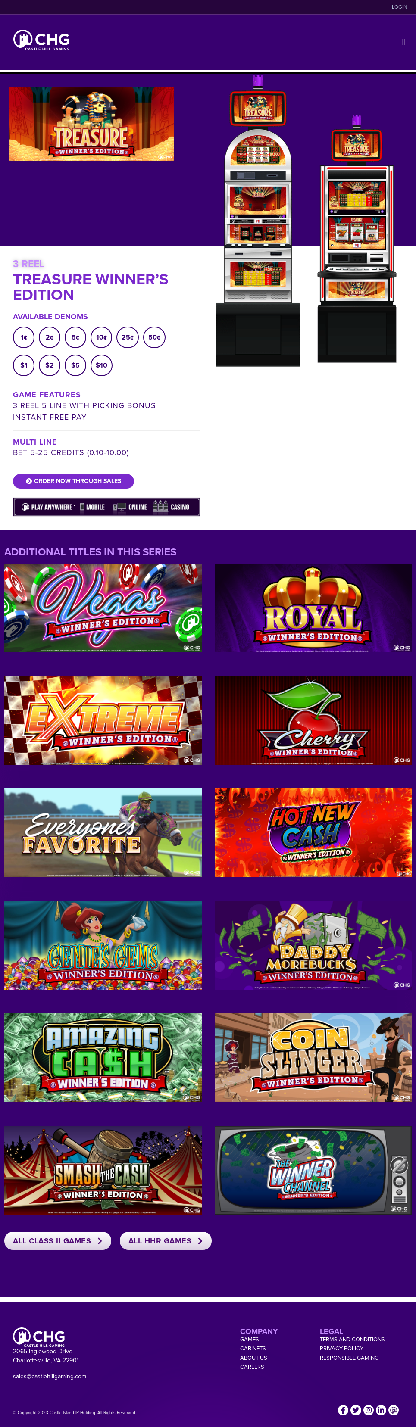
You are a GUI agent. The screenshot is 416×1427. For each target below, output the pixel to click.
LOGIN (399, 7)
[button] (403, 42)
